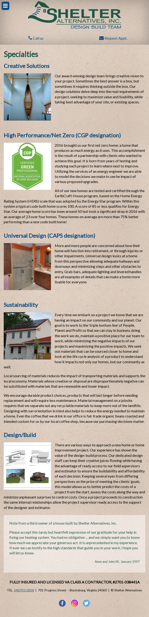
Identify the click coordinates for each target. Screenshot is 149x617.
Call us (35, 38)
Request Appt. (113, 38)
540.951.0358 (24, 590)
